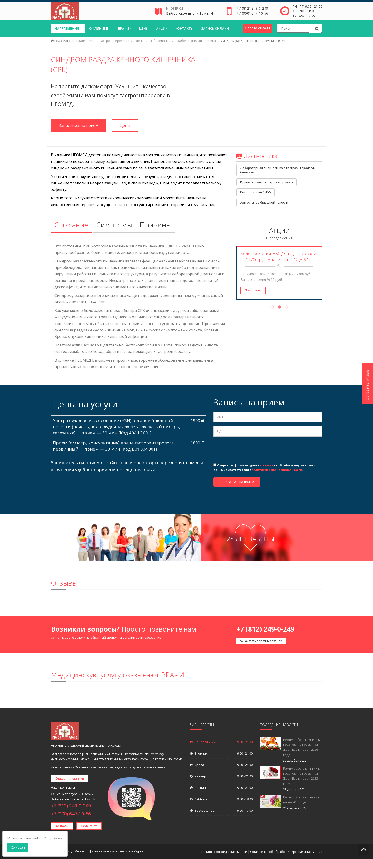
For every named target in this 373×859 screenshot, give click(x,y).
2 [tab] (279, 307)
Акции (162, 28)
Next (325, 272)
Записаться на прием (78, 125)
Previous (233, 272)
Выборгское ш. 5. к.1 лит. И (189, 13)
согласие (266, 465)
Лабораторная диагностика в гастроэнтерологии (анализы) (278, 170)
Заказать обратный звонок (261, 641)
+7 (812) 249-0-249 (252, 8)
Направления (68, 28)
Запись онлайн (215, 28)
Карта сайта (89, 826)
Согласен (18, 847)
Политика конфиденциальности (224, 852)
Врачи (125, 28)
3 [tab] (286, 307)
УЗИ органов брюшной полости (264, 202)
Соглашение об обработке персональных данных (286, 852)
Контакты (184, 28)
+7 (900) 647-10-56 (252, 13)
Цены (143, 28)
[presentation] (249, 449)
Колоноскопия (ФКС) (255, 192)
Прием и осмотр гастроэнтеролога (266, 182)
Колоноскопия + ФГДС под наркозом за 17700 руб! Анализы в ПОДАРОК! (278, 256)
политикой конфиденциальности (277, 470)
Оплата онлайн (257, 28)
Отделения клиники (69, 778)
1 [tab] (272, 307)
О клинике (100, 28)
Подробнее (253, 290)
